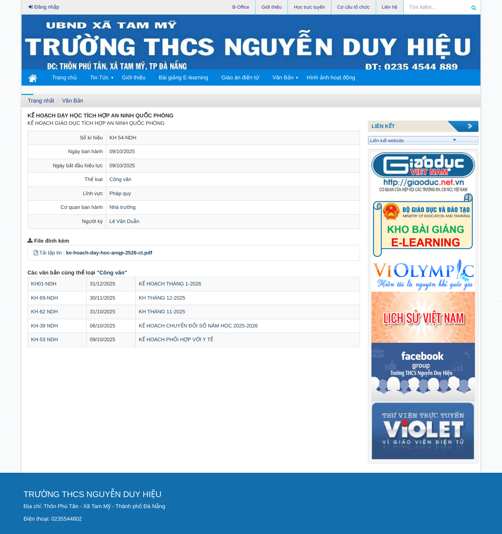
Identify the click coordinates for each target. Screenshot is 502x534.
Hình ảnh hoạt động (331, 77)
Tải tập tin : (95, 253)
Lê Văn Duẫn (124, 221)
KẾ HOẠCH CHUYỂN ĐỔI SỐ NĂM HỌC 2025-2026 (198, 326)
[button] (36, 253)
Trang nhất (41, 100)
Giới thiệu (134, 77)
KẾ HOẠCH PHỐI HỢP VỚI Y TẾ (176, 339)
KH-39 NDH (44, 326)
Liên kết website (413, 140)
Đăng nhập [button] (44, 7)
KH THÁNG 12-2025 (162, 298)
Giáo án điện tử (240, 77)
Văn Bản (283, 77)
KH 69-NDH (44, 298)
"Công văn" (112, 272)
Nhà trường (122, 207)
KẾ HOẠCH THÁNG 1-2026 (170, 284)
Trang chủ (64, 77)
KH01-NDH (43, 284)
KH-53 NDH (44, 339)
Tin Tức (99, 77)
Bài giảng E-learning (183, 77)
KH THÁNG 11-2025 (162, 312)
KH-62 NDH (44, 312)
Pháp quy (120, 193)
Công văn (120, 179)
